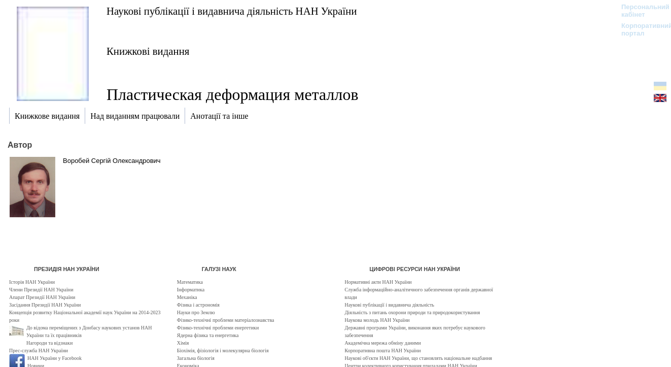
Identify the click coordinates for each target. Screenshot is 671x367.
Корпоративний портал (640, 29)
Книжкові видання (148, 51)
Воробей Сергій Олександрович (112, 160)
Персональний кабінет (640, 10)
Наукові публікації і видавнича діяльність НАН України (232, 11)
